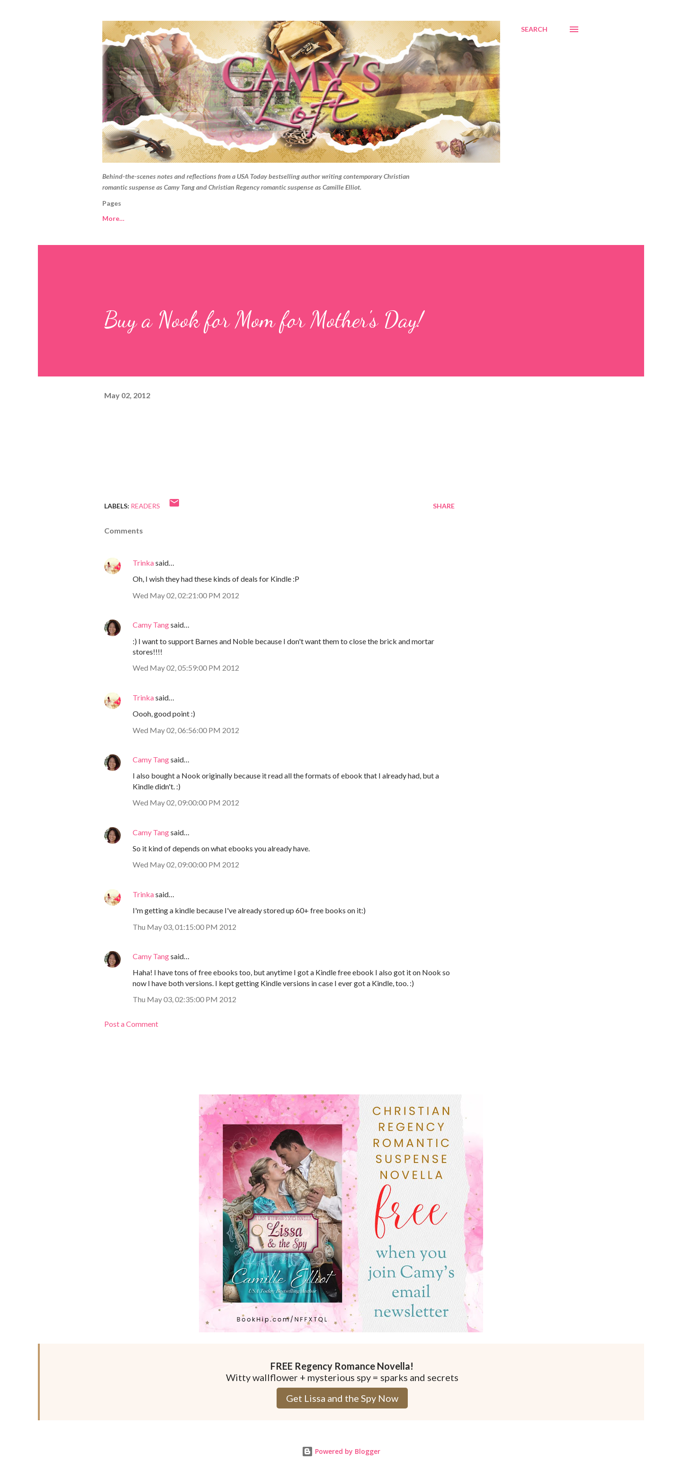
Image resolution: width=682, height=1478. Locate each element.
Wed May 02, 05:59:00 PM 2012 (186, 667)
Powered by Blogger (341, 1451)
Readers (145, 506)
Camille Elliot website (287, 218)
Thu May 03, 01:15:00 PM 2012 (184, 926)
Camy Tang (151, 624)
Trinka (143, 562)
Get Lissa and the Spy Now (342, 1398)
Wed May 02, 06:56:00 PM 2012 (186, 730)
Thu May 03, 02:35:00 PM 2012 (184, 999)
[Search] (534, 29)
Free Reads (119, 218)
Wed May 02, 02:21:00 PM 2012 (186, 595)
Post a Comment (131, 1023)
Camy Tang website (195, 218)
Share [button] (444, 506)
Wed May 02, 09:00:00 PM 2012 (186, 802)
